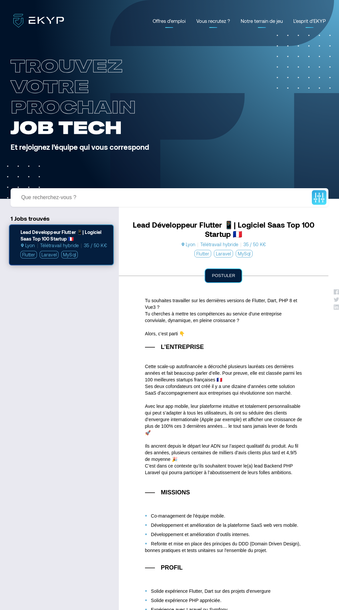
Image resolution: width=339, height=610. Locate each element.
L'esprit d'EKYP (309, 21)
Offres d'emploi (169, 21)
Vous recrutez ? (213, 21)
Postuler (223, 275)
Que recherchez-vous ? (48, 197)
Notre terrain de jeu (262, 21)
